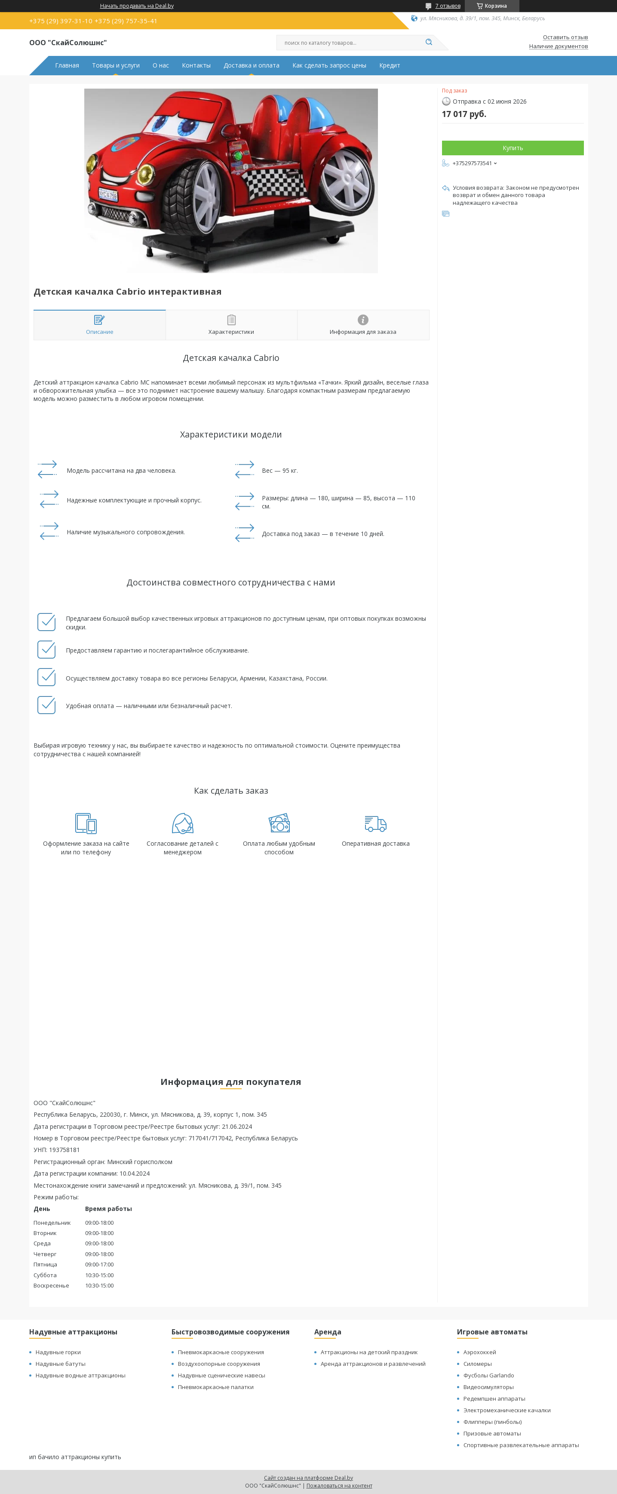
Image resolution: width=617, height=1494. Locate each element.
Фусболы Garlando (489, 1375)
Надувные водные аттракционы (81, 1375)
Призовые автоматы (492, 1433)
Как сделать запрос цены (329, 65)
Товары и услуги (116, 65)
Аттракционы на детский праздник (369, 1352)
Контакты (196, 65)
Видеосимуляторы (489, 1387)
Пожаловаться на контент (339, 1485)
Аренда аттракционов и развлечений (373, 1364)
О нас (161, 65)
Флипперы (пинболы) (493, 1422)
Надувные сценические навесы (221, 1375)
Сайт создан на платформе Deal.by (308, 1478)
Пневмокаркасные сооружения (221, 1352)
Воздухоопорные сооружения (219, 1364)
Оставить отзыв (565, 37)
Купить (513, 148)
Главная (67, 65)
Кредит (389, 65)
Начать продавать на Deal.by (137, 6)
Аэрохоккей (480, 1352)
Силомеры (478, 1364)
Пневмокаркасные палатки (216, 1387)
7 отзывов (448, 5)
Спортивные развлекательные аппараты (521, 1445)
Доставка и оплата (251, 65)
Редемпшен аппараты (494, 1398)
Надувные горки (58, 1352)
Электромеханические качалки (507, 1410)
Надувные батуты (61, 1364)
